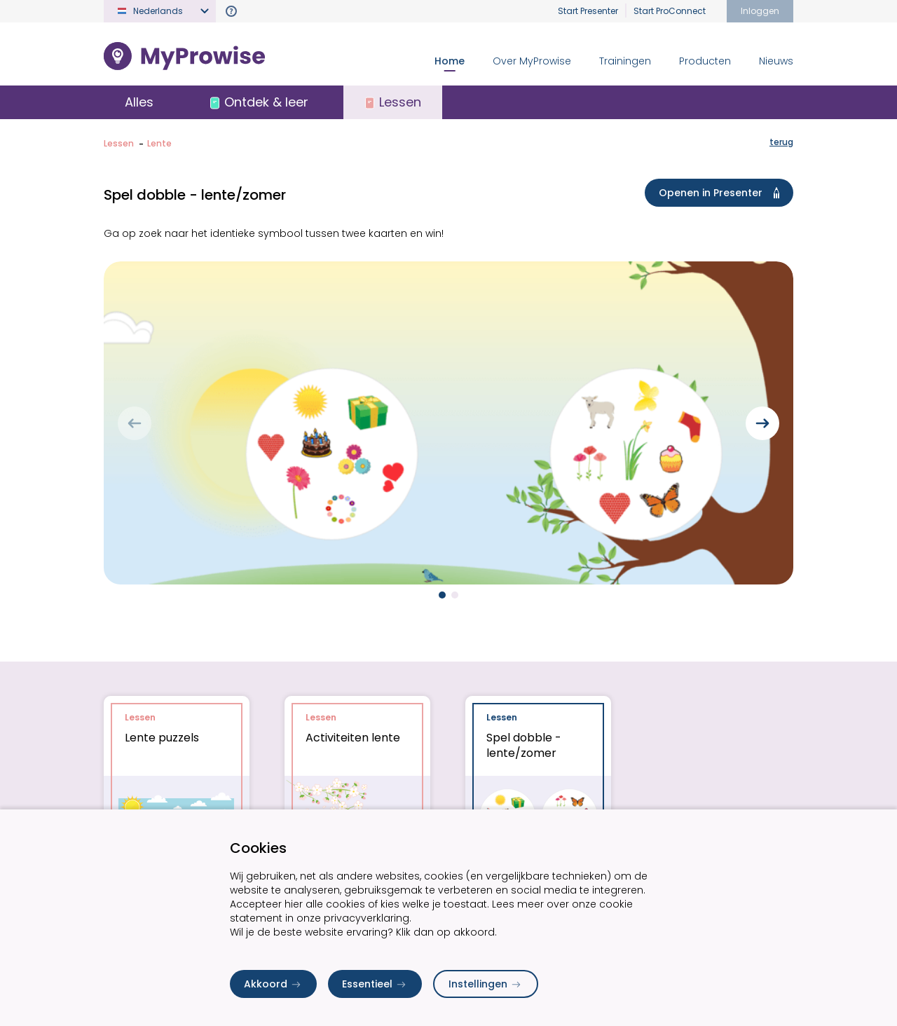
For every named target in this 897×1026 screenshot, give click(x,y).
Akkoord (273, 984)
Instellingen (485, 984)
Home (449, 61)
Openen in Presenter (722, 192)
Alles (139, 102)
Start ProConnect (670, 11)
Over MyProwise (532, 61)
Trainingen (625, 61)
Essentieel (375, 984)
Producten (705, 61)
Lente (159, 143)
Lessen (119, 143)
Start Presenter (588, 11)
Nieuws (776, 61)
